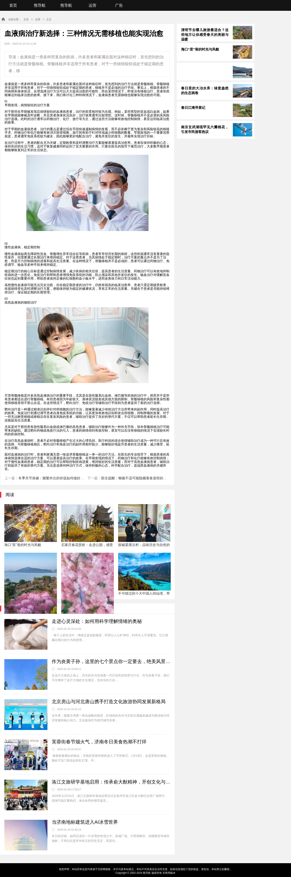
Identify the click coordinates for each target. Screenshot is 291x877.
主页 (26, 19)
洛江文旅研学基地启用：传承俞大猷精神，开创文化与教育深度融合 (111, 782)
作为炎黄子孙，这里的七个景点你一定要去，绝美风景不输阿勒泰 (111, 661)
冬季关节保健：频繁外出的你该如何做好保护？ (54, 478)
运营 (92, 5)
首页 (13, 5)
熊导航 (39, 5)
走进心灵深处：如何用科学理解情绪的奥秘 (97, 621)
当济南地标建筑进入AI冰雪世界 (85, 822)
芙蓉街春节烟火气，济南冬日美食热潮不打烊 (99, 741)
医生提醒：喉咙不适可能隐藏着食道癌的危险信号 (139, 478)
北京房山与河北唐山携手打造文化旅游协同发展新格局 (109, 701)
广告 (119, 5)
